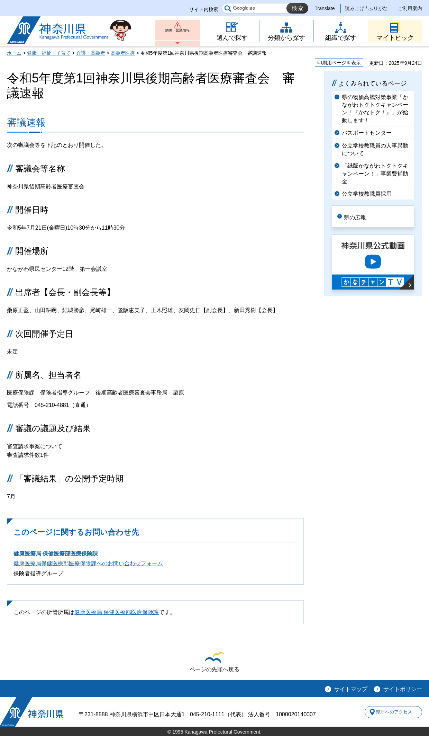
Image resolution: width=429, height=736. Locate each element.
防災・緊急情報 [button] (177, 34)
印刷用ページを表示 (339, 62)
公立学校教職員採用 (367, 194)
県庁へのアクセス (390, 712)
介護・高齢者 (90, 53)
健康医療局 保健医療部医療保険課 (55, 554)
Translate (325, 8)
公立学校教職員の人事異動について (375, 149)
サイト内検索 (203, 9)
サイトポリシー (402, 689)
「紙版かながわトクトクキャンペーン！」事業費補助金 (375, 173)
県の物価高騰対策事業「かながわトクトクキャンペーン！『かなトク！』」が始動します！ (375, 108)
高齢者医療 (123, 53)
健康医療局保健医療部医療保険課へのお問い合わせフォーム (88, 563)
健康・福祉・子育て (49, 53)
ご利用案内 (410, 8)
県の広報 (360, 216)
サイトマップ (350, 689)
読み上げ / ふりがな (366, 8)
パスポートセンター (367, 133)
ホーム (14, 53)
